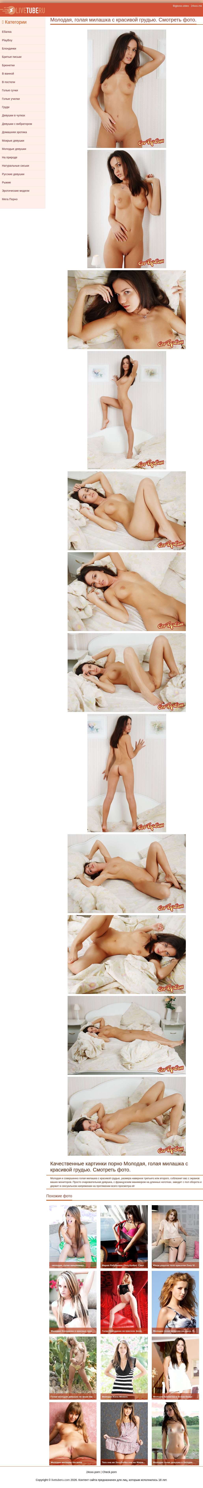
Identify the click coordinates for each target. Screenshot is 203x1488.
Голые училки (11, 98)
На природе (9, 157)
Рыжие (6, 182)
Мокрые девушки (13, 140)
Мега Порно (10, 199)
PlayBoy (7, 40)
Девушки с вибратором (17, 123)
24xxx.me (196, 5)
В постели (8, 82)
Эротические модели (15, 190)
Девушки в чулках (13, 115)
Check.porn (109, 1472)
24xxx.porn (93, 1472)
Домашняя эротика (14, 132)
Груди (5, 107)
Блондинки (9, 48)
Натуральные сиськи (15, 165)
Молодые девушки (14, 148)
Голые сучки (10, 90)
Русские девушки (13, 174)
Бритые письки (11, 56)
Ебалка (6, 31)
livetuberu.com (60, 1479)
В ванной (8, 73)
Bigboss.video (181, 5)
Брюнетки (8, 65)
